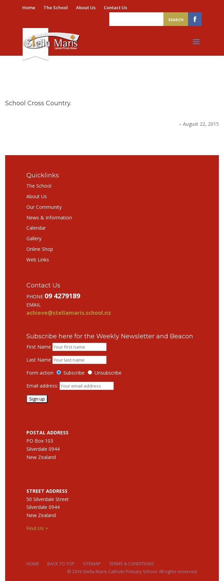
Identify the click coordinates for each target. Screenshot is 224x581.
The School (55, 7)
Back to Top (61, 563)
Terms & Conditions (131, 563)
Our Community (44, 207)
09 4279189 (62, 295)
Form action (39, 372)
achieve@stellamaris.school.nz (68, 312)
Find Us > (37, 528)
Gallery (33, 238)
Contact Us (115, 7)
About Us (86, 7)
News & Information (49, 217)
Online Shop (39, 249)
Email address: (43, 385)
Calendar (36, 228)
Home (28, 7)
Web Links (37, 259)
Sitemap (92, 563)
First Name (38, 346)
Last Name (38, 359)
